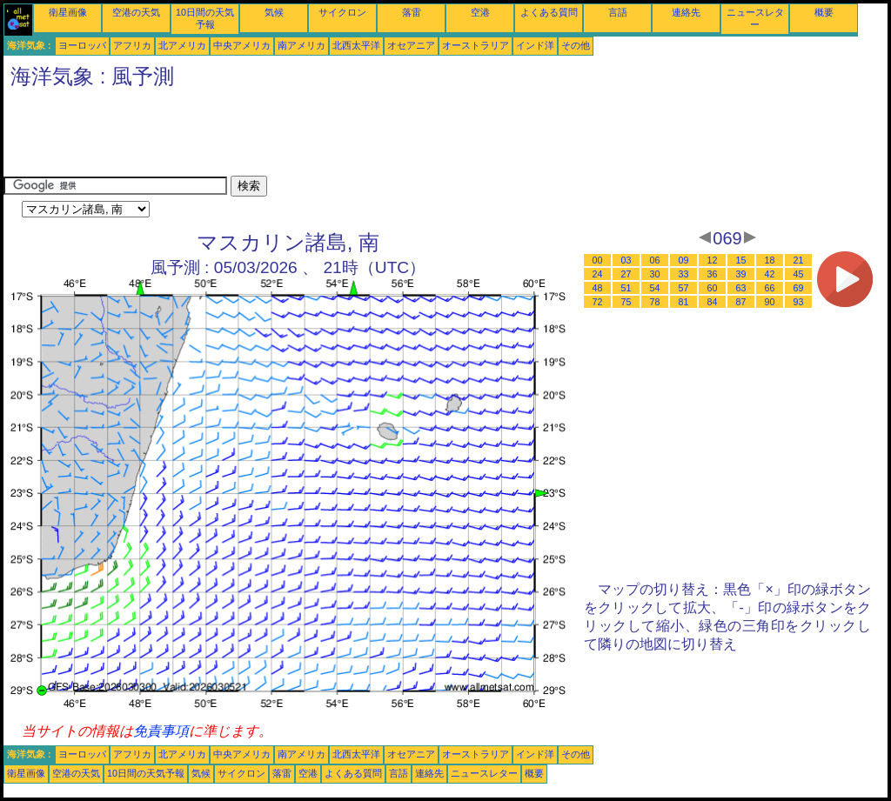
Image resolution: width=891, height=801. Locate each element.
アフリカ (132, 45)
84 (712, 302)
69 (799, 288)
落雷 (411, 12)
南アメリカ (301, 45)
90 (770, 302)
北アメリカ (182, 45)
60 (712, 288)
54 (655, 288)
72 (598, 302)
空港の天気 (136, 12)
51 (626, 288)
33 (684, 274)
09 (684, 260)
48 (598, 288)
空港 (480, 12)
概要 (824, 12)
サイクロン (342, 12)
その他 (575, 45)
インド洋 (535, 45)
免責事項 (161, 731)
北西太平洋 (356, 45)
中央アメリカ (242, 45)
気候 (274, 12)
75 (626, 302)
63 (741, 288)
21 (799, 260)
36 (712, 274)
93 (799, 302)
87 (741, 302)
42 (770, 274)
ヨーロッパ (82, 45)
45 (799, 274)
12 (712, 260)
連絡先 (686, 12)
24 (598, 274)
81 (684, 302)
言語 (617, 12)
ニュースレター (484, 773)
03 (626, 260)
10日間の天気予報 (145, 773)
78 (655, 302)
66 (770, 288)
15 (741, 260)
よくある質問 (549, 12)
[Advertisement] (320, 136)
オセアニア (411, 45)
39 (741, 274)
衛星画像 (68, 12)
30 (655, 274)
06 (655, 260)
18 (770, 260)
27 (626, 274)
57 (684, 288)
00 (598, 260)
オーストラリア (475, 45)
